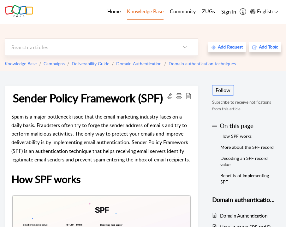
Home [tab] (114, 11)
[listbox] (185, 47)
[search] (89, 47)
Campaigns (54, 64)
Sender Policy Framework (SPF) (88, 98)
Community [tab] (183, 11)
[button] (179, 96)
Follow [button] (223, 90)
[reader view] (188, 96)
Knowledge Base (21, 64)
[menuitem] (228, 12)
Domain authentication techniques (202, 64)
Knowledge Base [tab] (145, 11)
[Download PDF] (169, 96)
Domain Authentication (139, 64)
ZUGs (208, 11)
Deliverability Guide (90, 64)
